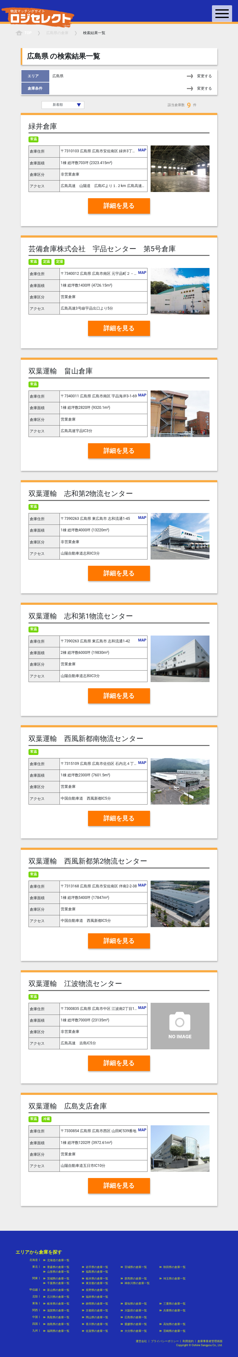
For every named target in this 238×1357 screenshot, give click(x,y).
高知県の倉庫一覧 (172, 1324)
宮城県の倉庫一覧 (134, 1267)
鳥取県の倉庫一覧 (56, 1317)
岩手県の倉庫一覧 (95, 1267)
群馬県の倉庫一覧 (134, 1278)
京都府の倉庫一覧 (95, 1310)
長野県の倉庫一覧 (95, 1290)
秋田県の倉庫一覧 (172, 1267)
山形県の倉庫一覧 (56, 1271)
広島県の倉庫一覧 (134, 1317)
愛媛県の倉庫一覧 (134, 1324)
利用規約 (188, 1341)
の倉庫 (57, 33)
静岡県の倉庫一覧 (95, 1303)
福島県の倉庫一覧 (95, 1271)
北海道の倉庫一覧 (56, 1260)
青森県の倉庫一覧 (56, 1267)
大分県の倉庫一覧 (134, 1330)
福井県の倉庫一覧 (95, 1296)
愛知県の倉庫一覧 (134, 1303)
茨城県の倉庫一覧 (56, 1278)
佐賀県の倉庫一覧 (95, 1330)
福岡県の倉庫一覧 (56, 1330)
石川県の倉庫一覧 (56, 1296)
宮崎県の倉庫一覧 (172, 1330)
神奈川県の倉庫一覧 (135, 1283)
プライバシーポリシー (165, 1341)
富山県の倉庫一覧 (56, 1290)
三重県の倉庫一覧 (172, 1303)
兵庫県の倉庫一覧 (172, 1310)
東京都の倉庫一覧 (95, 1283)
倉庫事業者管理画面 (210, 1341)
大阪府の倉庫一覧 (134, 1310)
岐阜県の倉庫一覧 (56, 1303)
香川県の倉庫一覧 (95, 1324)
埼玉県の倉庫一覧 (172, 1278)
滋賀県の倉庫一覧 (56, 1310)
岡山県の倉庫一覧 (95, 1317)
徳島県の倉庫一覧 (56, 1324)
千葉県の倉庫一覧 (56, 1283)
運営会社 (141, 1341)
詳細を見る (119, 205)
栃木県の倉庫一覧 (95, 1278)
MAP (142, 150)
